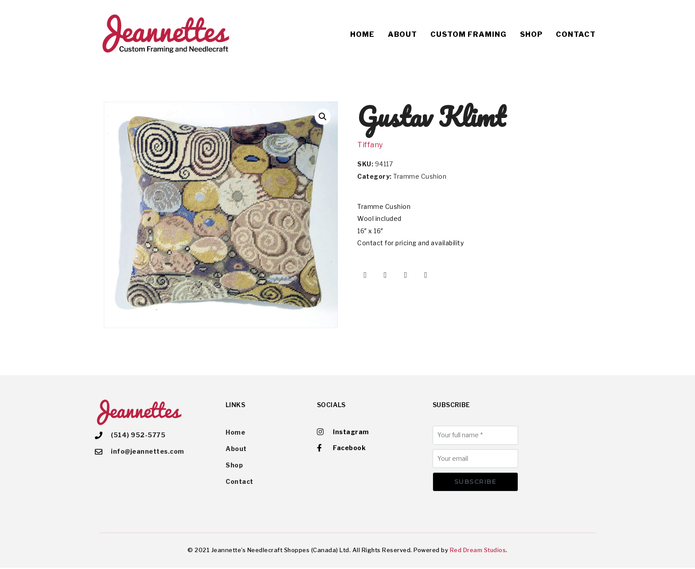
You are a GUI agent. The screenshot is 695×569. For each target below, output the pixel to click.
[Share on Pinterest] (406, 275)
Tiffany (370, 145)
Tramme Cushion (419, 176)
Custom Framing (468, 34)
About (402, 34)
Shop (531, 34)
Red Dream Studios (478, 550)
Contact (576, 34)
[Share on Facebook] (365, 275)
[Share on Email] (426, 275)
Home (362, 34)
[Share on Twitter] (386, 275)
